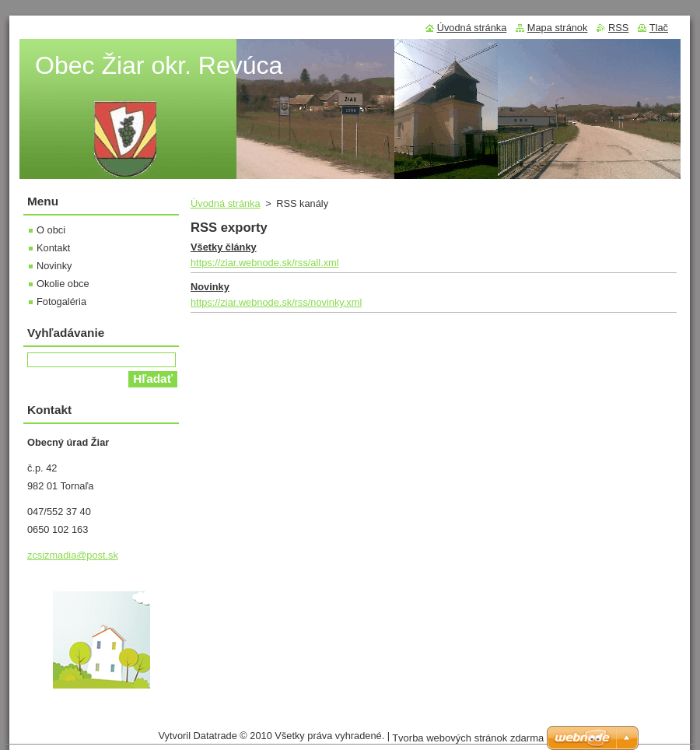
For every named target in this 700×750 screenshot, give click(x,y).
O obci (51, 230)
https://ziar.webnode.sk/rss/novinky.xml (276, 302)
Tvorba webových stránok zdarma (468, 738)
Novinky (210, 287)
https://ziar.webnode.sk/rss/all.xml (265, 262)
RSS (618, 27)
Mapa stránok (557, 27)
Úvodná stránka (226, 203)
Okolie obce (63, 283)
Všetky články (224, 247)
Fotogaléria (61, 301)
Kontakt (53, 248)
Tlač (658, 27)
